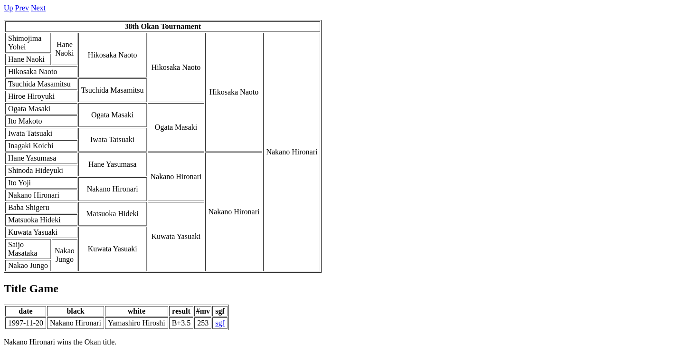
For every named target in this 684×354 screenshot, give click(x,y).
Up (8, 8)
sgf (220, 323)
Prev (22, 8)
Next (38, 8)
